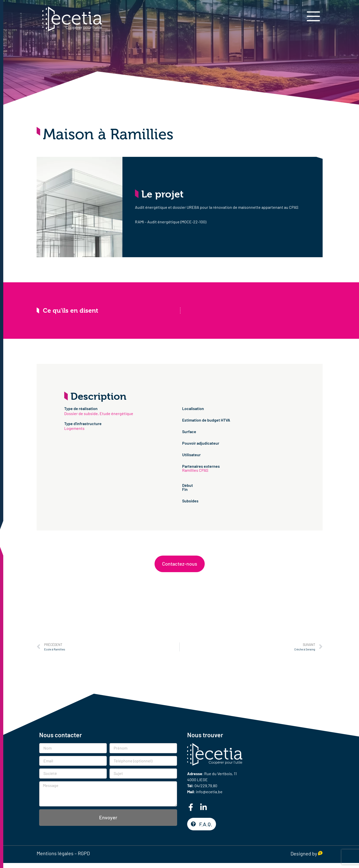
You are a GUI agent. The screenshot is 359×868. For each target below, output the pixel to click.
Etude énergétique (116, 413)
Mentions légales (55, 853)
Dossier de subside (81, 413)
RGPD (84, 853)
